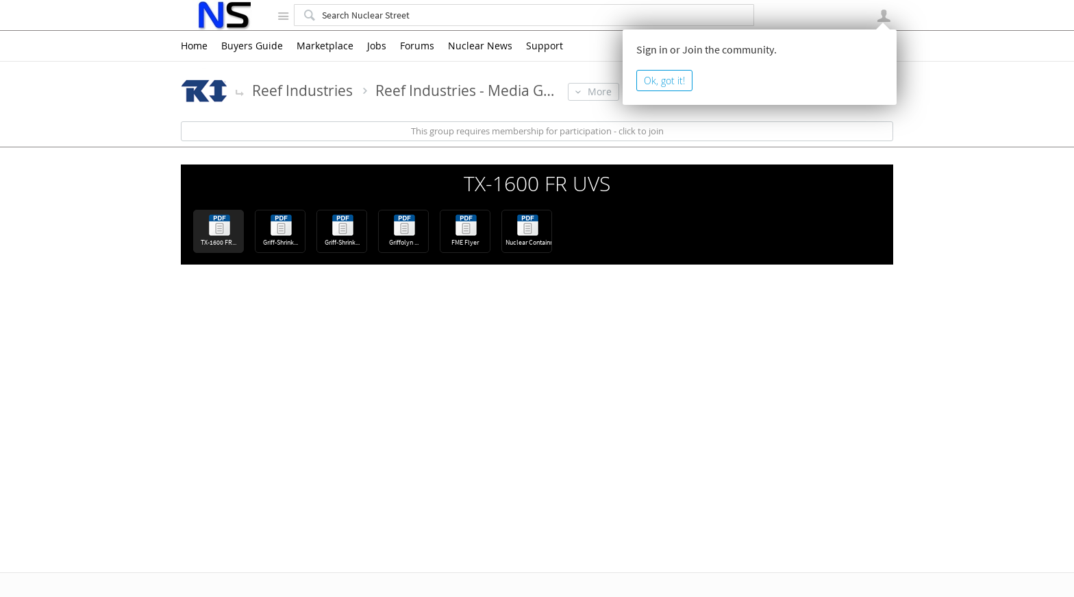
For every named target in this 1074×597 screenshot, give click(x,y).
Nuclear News (480, 46)
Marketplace (325, 46)
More (239, 91)
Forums (417, 46)
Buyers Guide (252, 46)
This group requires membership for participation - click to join (537, 131)
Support (544, 46)
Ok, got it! (664, 80)
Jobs (376, 46)
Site (282, 15)
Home (194, 46)
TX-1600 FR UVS (537, 183)
